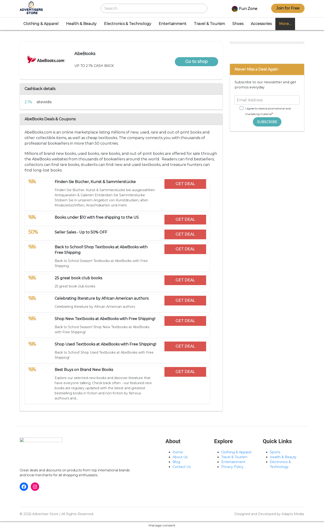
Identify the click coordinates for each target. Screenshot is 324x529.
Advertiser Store (45, 514)
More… (285, 24)
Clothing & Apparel (41, 24)
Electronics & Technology (127, 24)
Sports (275, 452)
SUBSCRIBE (267, 122)
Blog (176, 462)
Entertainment (172, 24)
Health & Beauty (81, 24)
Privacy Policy (232, 467)
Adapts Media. (293, 514)
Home (178, 452)
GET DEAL (185, 184)
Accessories (261, 24)
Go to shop (196, 61)
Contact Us (182, 467)
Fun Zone (244, 9)
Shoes (237, 24)
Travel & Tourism (209, 24)
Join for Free (287, 8)
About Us (180, 457)
